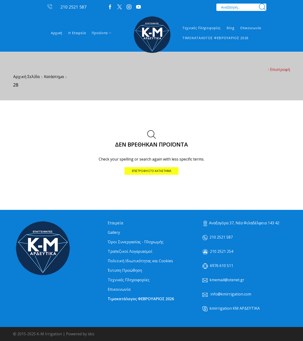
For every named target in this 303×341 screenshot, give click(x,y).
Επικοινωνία (250, 28)
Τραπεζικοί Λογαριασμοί (130, 251)
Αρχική (56, 33)
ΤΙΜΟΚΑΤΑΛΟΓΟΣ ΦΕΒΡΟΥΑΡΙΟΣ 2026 (215, 38)
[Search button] (262, 7)
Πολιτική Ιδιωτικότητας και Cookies (140, 260)
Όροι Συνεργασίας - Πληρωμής (136, 241)
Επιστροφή (280, 69)
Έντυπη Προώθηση (125, 270)
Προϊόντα (101, 33)
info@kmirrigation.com (230, 294)
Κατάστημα (54, 76)
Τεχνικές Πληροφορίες (201, 28)
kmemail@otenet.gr (226, 279)
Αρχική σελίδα (26, 76)
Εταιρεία (115, 223)
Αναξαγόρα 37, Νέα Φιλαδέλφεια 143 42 (241, 223)
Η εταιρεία (77, 33)
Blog (230, 28)
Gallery (114, 232)
